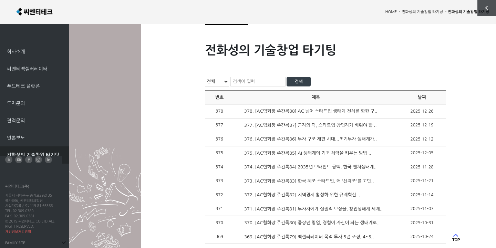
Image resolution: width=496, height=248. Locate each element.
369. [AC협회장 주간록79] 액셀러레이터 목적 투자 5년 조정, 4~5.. (309, 237)
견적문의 (16, 120)
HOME (391, 12)
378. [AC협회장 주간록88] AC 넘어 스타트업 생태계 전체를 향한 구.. (310, 111)
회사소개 (16, 51)
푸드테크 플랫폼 (23, 86)
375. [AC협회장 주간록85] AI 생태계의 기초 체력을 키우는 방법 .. (307, 153)
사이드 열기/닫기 (486, 8)
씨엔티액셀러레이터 (27, 68)
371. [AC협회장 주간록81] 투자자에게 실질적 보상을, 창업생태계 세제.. (313, 209)
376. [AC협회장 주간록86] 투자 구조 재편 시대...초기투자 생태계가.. (310, 139)
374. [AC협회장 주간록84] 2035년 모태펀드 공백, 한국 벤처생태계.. (310, 167)
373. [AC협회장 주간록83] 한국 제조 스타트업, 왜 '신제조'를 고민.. (309, 181)
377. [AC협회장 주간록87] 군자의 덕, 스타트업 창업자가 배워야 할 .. (310, 125)
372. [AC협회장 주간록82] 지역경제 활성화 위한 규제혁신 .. (302, 195)
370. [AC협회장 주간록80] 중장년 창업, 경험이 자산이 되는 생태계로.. (312, 222)
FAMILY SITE (15, 243)
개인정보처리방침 (18, 231)
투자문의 (16, 103)
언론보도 (16, 137)
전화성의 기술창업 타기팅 (33, 155)
